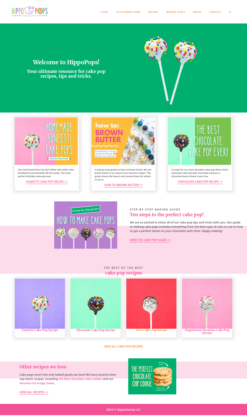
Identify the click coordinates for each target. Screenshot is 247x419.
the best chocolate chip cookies (80, 379)
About (197, 11)
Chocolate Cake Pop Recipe (95, 330)
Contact (215, 11)
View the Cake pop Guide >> (150, 240)
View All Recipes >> (34, 392)
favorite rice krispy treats (37, 383)
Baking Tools (175, 11)
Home (104, 11)
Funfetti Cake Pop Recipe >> (47, 181)
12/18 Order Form (128, 11)
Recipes (153, 11)
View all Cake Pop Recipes (123, 346)
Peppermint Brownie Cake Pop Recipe (207, 331)
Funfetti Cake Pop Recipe (40, 330)
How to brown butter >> (123, 185)
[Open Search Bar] (230, 12)
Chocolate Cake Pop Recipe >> (200, 181)
